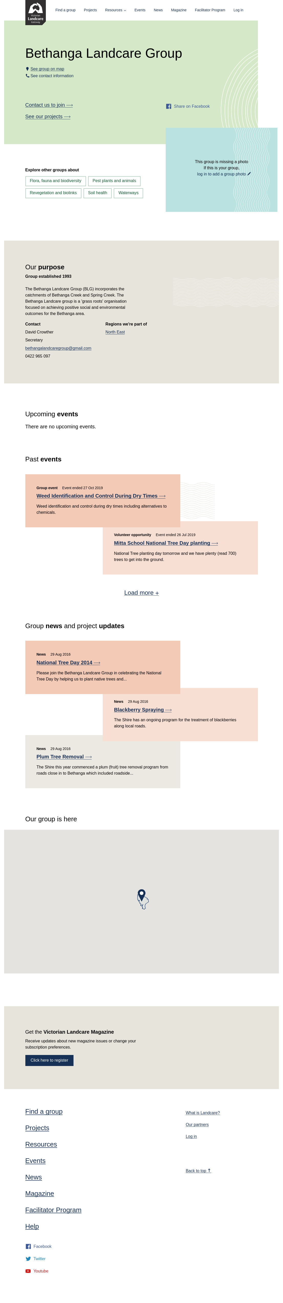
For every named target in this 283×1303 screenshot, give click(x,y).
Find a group (66, 10)
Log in (238, 10)
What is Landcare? (203, 1113)
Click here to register (49, 1060)
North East (115, 332)
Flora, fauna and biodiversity (55, 181)
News (158, 10)
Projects (90, 10)
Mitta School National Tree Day (166, 543)
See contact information (52, 76)
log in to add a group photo (221, 174)
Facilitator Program (210, 10)
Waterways (128, 193)
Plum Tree (64, 756)
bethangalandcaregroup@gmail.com (58, 348)
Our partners (197, 1124)
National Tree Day (68, 662)
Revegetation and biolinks (53, 193)
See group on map (47, 69)
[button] (141, 895)
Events (139, 10)
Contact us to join (49, 105)
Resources (113, 10)
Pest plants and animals (114, 181)
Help (32, 1226)
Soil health (97, 193)
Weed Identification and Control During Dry (101, 496)
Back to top (198, 1171)
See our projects (47, 116)
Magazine (179, 10)
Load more (141, 592)
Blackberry (143, 710)
